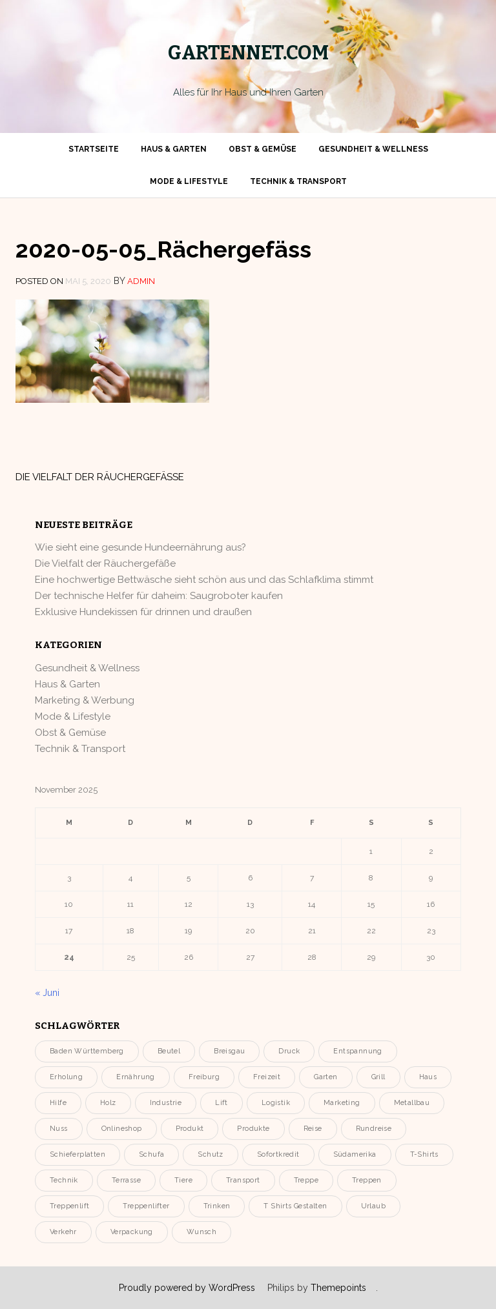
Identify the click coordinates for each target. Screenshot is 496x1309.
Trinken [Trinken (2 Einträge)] (217, 1206)
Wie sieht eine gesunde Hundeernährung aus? (140, 547)
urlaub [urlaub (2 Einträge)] (373, 1206)
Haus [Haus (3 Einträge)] (428, 1077)
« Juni (47, 993)
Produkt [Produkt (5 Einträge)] (190, 1128)
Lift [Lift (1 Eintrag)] (221, 1103)
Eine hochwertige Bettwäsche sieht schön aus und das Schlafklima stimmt (204, 579)
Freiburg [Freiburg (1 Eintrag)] (204, 1077)
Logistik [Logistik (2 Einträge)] (276, 1103)
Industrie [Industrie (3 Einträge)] (166, 1103)
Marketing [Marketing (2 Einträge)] (342, 1103)
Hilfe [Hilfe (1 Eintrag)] (58, 1103)
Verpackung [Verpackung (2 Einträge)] (131, 1232)
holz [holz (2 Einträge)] (108, 1103)
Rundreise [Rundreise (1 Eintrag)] (374, 1128)
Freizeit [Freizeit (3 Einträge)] (266, 1077)
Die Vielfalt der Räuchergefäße (100, 477)
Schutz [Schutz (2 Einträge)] (210, 1154)
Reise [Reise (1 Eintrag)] (313, 1128)
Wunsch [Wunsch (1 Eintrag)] (201, 1232)
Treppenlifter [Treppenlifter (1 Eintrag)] (146, 1206)
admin (141, 281)
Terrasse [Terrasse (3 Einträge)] (126, 1180)
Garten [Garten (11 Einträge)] (325, 1077)
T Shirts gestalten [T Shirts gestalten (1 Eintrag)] (295, 1206)
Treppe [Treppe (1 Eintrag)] (306, 1180)
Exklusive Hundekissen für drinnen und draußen (143, 612)
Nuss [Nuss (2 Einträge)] (59, 1128)
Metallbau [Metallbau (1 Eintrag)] (412, 1103)
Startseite (93, 149)
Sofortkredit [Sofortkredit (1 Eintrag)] (278, 1154)
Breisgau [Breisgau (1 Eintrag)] (229, 1051)
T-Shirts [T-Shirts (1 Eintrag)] (424, 1154)
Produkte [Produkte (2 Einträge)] (253, 1128)
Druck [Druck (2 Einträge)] (289, 1051)
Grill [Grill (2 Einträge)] (378, 1077)
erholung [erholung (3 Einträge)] (66, 1077)
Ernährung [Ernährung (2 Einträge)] (135, 1077)
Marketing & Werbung (84, 700)
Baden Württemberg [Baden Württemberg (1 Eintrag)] (87, 1051)
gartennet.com (248, 53)
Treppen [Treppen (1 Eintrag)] (367, 1180)
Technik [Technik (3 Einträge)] (64, 1180)
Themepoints (338, 1288)
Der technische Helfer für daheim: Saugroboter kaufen (159, 596)
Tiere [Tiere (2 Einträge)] (183, 1180)
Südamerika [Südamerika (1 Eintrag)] (355, 1154)
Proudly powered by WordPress (187, 1288)
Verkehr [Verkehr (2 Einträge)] (63, 1232)
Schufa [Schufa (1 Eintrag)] (151, 1154)
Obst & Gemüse (262, 149)
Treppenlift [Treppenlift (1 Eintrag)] (69, 1206)
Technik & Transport (298, 181)
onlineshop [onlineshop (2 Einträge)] (121, 1128)
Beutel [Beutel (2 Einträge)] (169, 1051)
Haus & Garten (174, 149)
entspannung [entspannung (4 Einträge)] (357, 1051)
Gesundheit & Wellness (373, 149)
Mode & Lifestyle (189, 181)
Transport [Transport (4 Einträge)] (243, 1180)
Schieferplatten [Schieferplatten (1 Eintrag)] (77, 1154)
